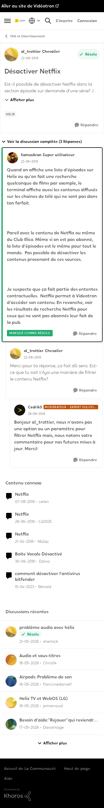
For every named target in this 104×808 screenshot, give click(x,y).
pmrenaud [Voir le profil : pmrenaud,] (53, 705)
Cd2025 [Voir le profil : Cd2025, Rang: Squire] (45, 521)
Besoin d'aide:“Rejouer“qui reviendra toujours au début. (58, 720)
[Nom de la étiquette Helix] (10, 114)
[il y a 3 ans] (24, 587)
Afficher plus (19, 99)
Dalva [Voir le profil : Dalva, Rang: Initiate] (44, 560)
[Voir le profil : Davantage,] (11, 724)
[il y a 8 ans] (24, 521)
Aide (8, 778)
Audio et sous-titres (39, 656)
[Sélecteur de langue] (34, 20)
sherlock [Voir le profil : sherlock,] (50, 641)
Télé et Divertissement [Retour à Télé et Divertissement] (24, 36)
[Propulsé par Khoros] (52, 794)
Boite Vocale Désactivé (38, 554)
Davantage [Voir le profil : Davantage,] (53, 727)
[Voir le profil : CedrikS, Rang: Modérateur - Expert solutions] (19, 410)
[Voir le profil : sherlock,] (11, 631)
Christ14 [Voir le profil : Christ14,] (50, 662)
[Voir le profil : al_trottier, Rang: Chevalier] (11, 54)
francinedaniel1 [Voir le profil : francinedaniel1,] (57, 684)
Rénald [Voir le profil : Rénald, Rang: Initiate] (44, 586)
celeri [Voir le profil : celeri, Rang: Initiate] (44, 501)
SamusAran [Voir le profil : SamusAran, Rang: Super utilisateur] (31, 154)
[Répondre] (86, 125)
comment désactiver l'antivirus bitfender (47, 576)
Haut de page (77, 768)
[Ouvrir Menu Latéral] (7, 21)
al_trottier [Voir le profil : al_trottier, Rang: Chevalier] (31, 51)
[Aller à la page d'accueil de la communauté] (20, 20)
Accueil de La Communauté (30, 768)
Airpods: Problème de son (45, 677)
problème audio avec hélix (46, 627)
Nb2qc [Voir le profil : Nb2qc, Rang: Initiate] (43, 541)
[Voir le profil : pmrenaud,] (11, 702)
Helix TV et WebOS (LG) (43, 698)
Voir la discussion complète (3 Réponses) (41, 141)
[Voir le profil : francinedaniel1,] (11, 681)
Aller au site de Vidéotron (27, 6)
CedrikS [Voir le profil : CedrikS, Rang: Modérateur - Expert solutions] (35, 407)
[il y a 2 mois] (29, 641)
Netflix (22, 494)
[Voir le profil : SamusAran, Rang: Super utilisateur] (12, 157)
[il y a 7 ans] (25, 502)
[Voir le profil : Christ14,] (11, 659)
